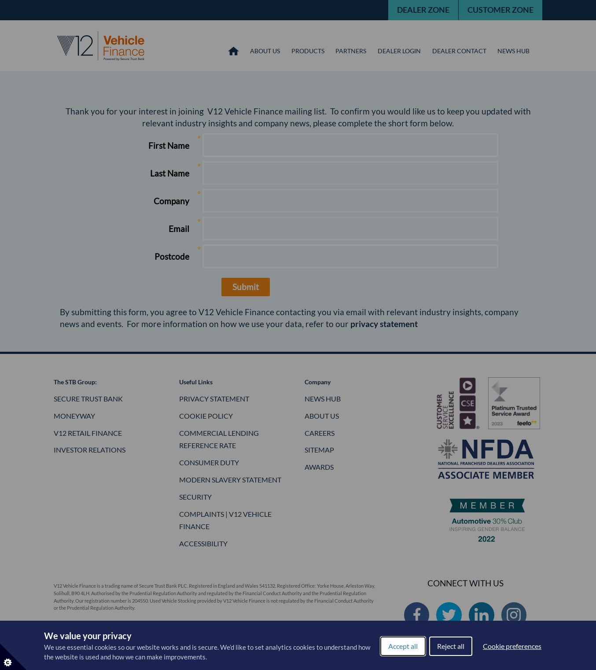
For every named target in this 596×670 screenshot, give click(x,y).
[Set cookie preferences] (13, 657)
